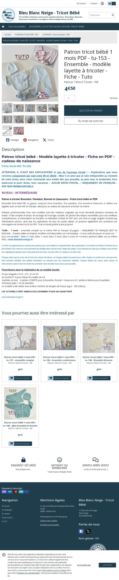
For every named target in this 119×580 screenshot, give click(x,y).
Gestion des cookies (48, 520)
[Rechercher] (113, 15)
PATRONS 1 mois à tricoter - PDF (56, 34)
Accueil (8, 34)
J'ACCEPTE (107, 565)
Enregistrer (30, 140)
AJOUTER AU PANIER (90, 110)
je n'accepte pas (84, 565)
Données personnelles (49, 525)
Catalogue (7, 510)
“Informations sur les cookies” (54, 570)
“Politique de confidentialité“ (28, 573)
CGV (4, 521)
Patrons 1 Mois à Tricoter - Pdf (81, 82)
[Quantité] (69, 98)
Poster (48, 140)
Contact (93, 3)
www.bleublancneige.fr (20, 239)
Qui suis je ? (7, 517)
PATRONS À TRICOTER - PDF (26, 34)
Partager (12, 140)
